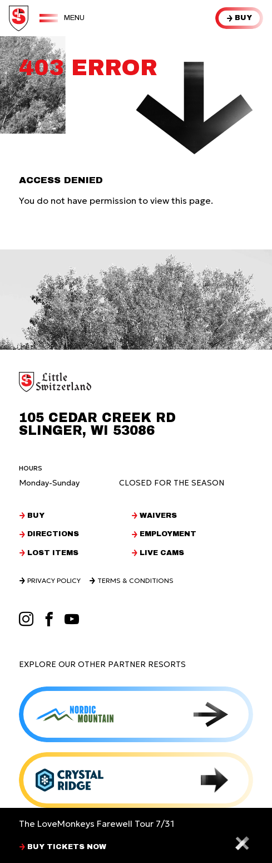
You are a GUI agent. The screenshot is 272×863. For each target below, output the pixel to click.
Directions (53, 534)
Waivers (158, 515)
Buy (243, 18)
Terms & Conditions (135, 580)
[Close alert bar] (242, 843)
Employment (168, 534)
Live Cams (162, 553)
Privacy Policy (54, 580)
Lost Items (52, 553)
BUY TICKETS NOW (66, 847)
